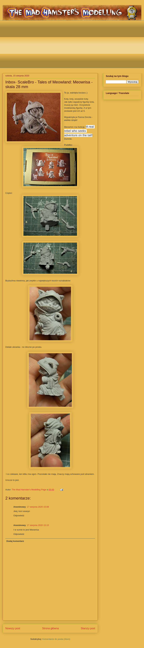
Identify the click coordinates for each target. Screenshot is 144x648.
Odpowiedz (18, 515)
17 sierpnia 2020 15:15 (38, 525)
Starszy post (88, 628)
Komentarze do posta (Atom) (56, 639)
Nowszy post (12, 628)
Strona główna (50, 628)
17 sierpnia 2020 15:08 (38, 507)
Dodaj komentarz (15, 541)
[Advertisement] (74, 43)
